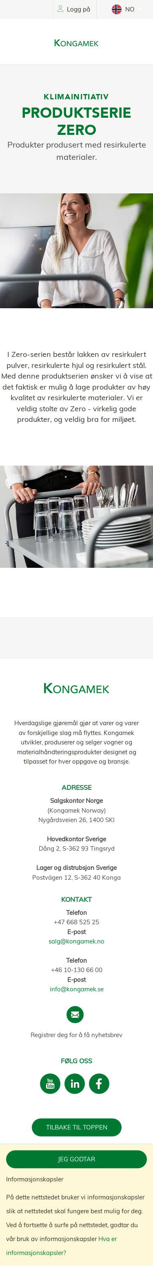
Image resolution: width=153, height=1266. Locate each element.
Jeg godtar (76, 1159)
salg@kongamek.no (76, 941)
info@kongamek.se (77, 989)
